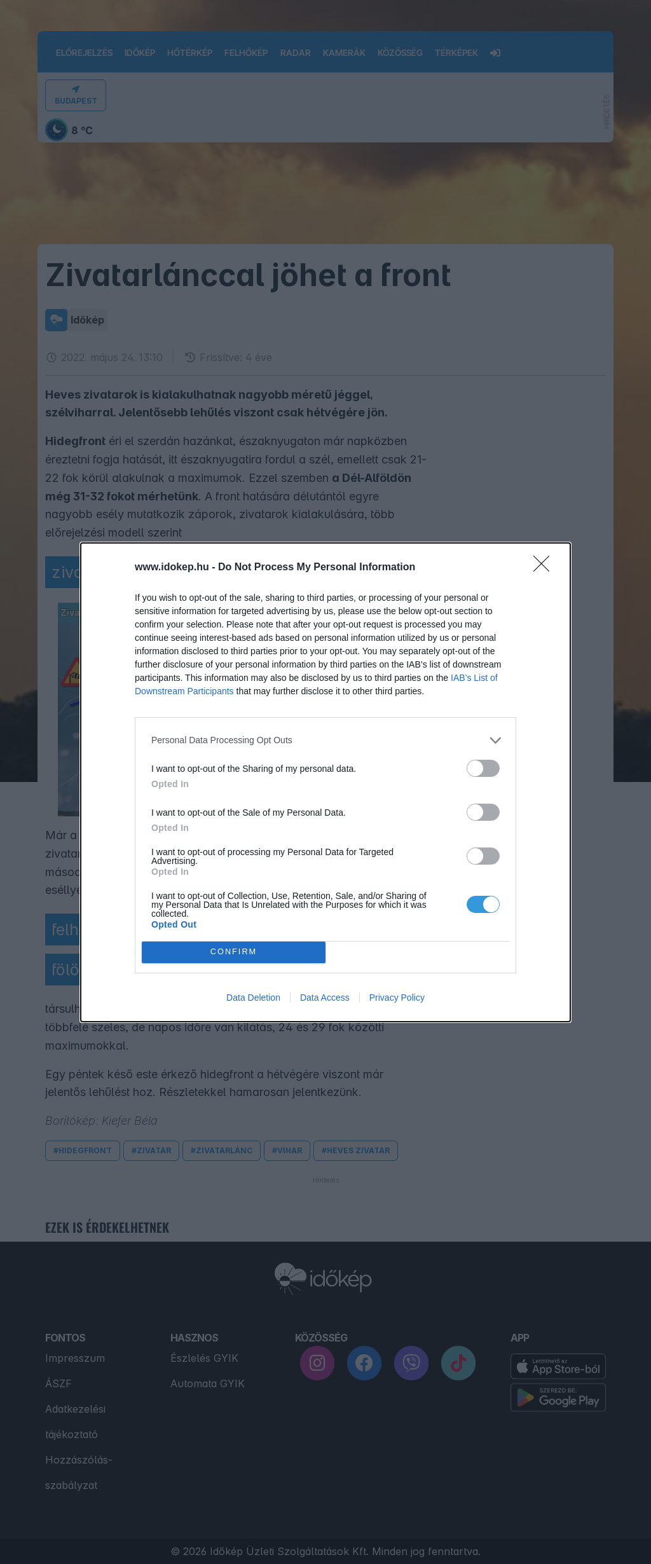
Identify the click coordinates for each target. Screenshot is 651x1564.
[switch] (483, 768)
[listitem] (325, 740)
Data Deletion (253, 997)
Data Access (325, 997)
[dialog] (325, 782)
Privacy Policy (397, 997)
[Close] (545, 568)
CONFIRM (233, 952)
